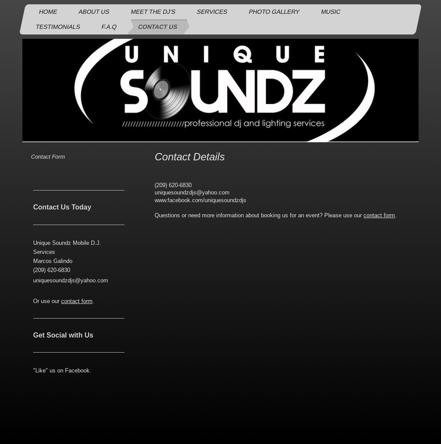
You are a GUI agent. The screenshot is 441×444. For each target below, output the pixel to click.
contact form (379, 215)
